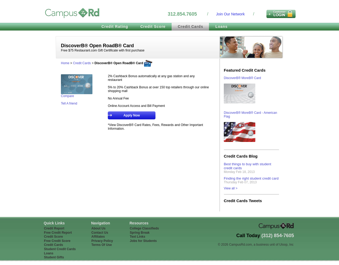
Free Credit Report (58, 232)
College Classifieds (144, 228)
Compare (67, 96)
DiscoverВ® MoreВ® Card (242, 78)
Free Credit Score (57, 241)
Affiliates (98, 236)
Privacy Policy (102, 241)
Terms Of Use (101, 245)
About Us (98, 228)
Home (65, 63)
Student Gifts (54, 257)
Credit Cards (190, 26)
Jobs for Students (143, 241)
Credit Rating (114, 26)
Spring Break (140, 232)
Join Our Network (230, 14)
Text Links (137, 236)
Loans (221, 26)
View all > (230, 188)
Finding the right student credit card (251, 178)
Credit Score (153, 26)
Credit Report (54, 228)
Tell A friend (69, 103)
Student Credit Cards (60, 249)
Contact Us (99, 232)
